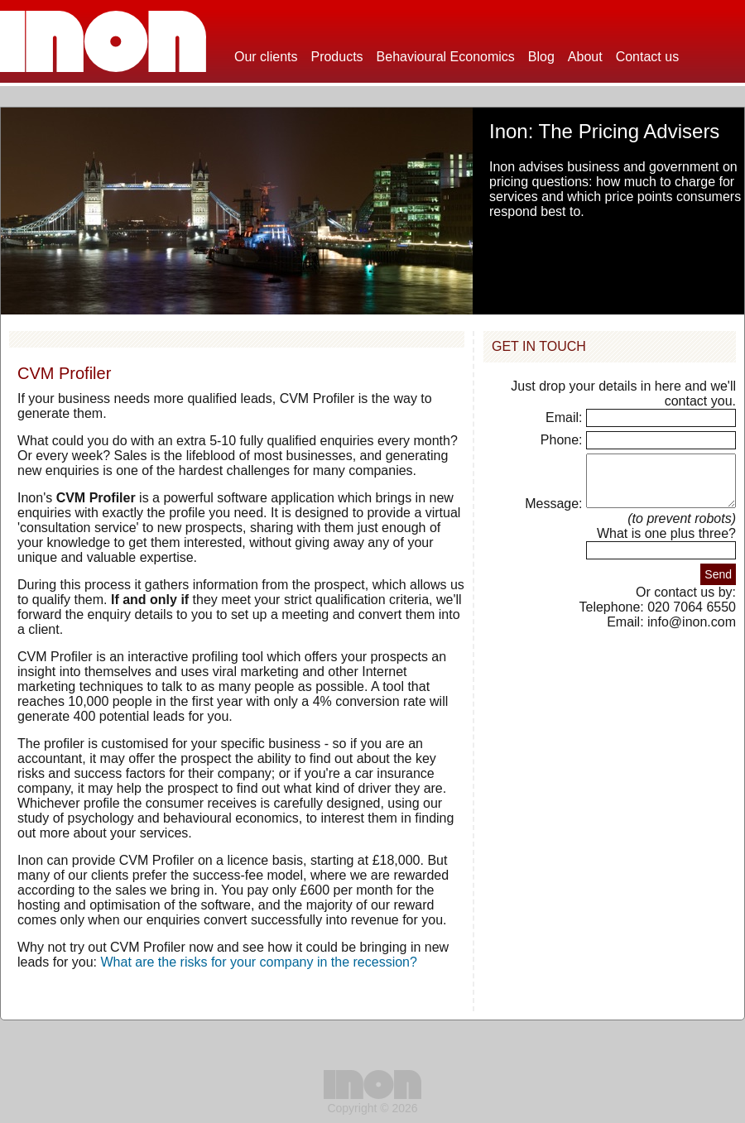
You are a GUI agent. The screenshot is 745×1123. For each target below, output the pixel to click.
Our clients (265, 57)
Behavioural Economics (446, 57)
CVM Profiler (64, 373)
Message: (539, 513)
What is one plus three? (666, 543)
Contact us (647, 57)
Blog (541, 57)
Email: (566, 417)
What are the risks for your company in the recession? (259, 962)
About (585, 57)
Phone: (563, 440)
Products (336, 57)
